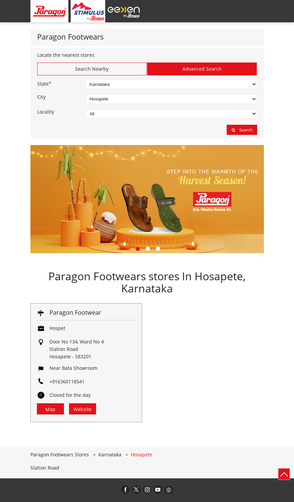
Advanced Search (202, 69)
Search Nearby (92, 69)
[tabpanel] (147, 199)
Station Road (44, 468)
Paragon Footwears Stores (60, 454)
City (41, 97)
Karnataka (109, 454)
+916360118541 (67, 381)
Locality (45, 112)
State (44, 83)
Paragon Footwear (75, 312)
